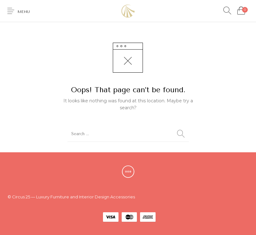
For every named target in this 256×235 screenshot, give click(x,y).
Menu (23, 11)
